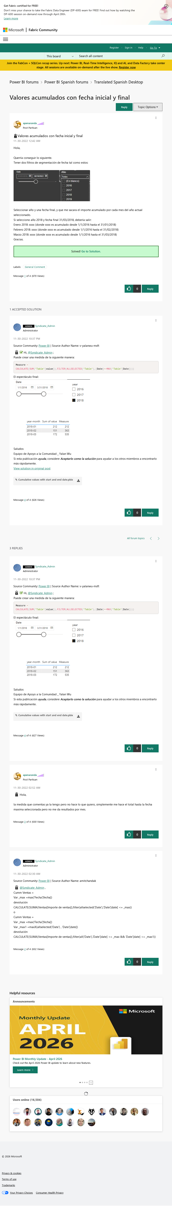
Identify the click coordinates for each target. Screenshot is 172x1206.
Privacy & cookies (11, 1173)
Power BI (44, 345)
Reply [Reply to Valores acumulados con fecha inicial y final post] (150, 288)
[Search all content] (122, 56)
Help (140, 47)
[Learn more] (25, 1070)
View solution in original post (32, 469)
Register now (127, 67)
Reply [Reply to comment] (150, 513)
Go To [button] (153, 47)
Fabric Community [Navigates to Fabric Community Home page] (43, 29)
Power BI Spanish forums (66, 81)
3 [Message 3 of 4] (25, 822)
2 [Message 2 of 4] (25, 949)
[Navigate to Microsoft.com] (13, 30)
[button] (124, 107)
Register (114, 47)
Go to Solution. (91, 251)
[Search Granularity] (60, 56)
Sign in (128, 47)
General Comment (35, 267)
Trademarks (8, 1185)
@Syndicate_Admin (40, 352)
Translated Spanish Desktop (118, 81)
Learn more (11, 18)
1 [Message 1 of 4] (25, 275)
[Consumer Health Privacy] (49, 1193)
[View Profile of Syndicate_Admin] (45, 326)
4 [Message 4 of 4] (25, 500)
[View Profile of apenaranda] (30, 123)
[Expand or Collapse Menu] (5, 39)
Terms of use (9, 1179)
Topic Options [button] (147, 107)
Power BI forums (24, 81)
